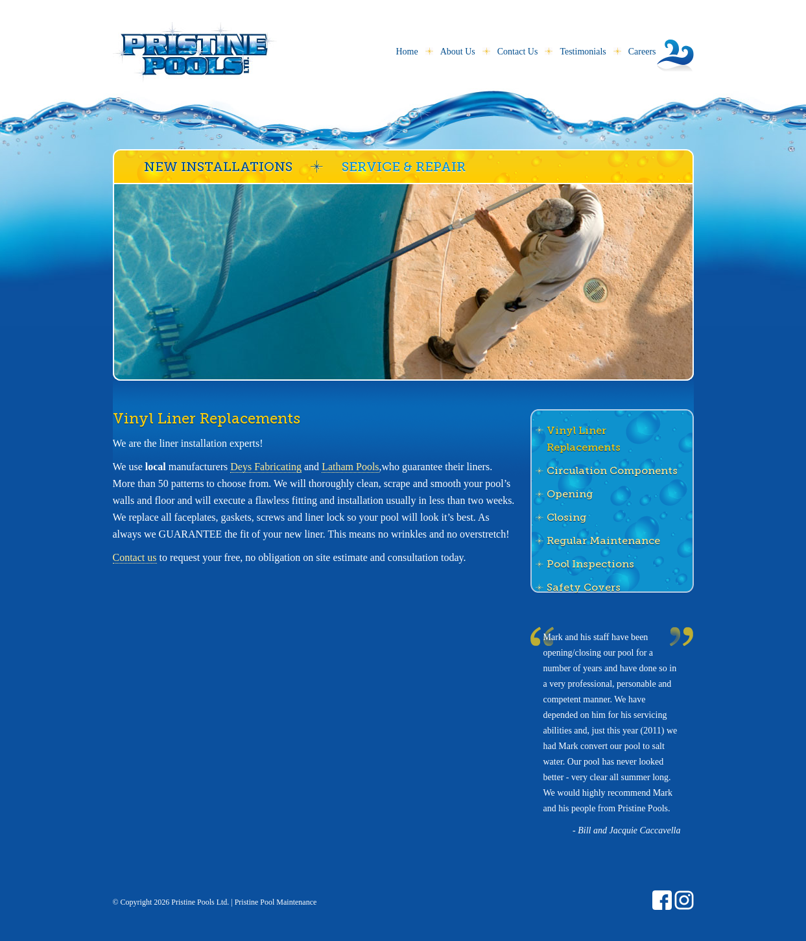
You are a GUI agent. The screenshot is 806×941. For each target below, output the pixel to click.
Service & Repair (404, 166)
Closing (566, 517)
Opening (570, 494)
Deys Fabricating (266, 466)
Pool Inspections (590, 564)
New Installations (218, 166)
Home (407, 51)
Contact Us (517, 51)
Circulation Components (612, 470)
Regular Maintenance (603, 540)
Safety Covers (584, 587)
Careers (642, 51)
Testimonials (583, 51)
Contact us (135, 557)
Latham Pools (350, 466)
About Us (457, 51)
